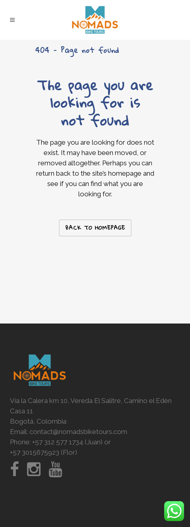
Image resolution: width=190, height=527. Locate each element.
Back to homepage (95, 228)
